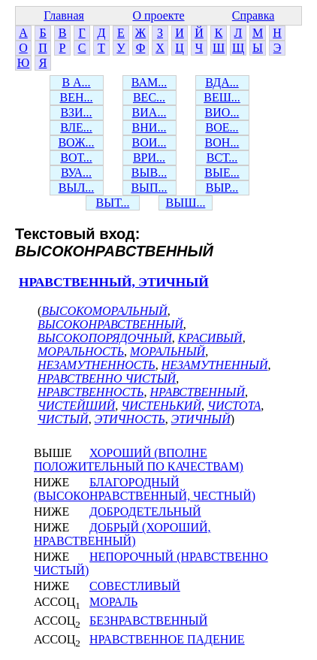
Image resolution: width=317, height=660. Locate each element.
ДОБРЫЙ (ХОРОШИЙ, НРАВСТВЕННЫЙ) (122, 534)
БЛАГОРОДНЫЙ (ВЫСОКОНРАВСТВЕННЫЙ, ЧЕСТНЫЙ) (144, 489)
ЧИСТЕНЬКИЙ (161, 405)
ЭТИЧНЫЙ (201, 419)
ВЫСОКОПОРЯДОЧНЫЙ (105, 338)
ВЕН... (76, 97)
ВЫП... (149, 187)
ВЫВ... (149, 172)
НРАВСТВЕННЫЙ (197, 392)
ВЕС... (149, 97)
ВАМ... (149, 82)
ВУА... (76, 172)
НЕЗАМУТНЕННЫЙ (215, 365)
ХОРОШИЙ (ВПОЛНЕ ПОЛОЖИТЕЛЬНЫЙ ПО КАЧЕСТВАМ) (138, 460)
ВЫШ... (186, 202)
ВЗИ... (76, 112)
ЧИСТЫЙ (63, 419)
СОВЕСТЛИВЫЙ (134, 586)
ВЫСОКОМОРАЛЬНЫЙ (104, 310)
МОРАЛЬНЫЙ (167, 351)
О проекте (158, 15)
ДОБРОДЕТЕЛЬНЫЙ (145, 511)
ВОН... (222, 142)
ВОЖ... (76, 142)
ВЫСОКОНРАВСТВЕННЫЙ (110, 324)
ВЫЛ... (76, 187)
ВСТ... (222, 157)
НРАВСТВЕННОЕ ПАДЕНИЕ (167, 639)
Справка (253, 15)
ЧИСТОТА (234, 405)
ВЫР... (222, 187)
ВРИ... (149, 157)
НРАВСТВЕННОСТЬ (91, 392)
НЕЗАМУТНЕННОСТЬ (96, 365)
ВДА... (222, 82)
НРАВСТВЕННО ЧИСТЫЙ (107, 378)
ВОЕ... (222, 127)
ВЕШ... (222, 97)
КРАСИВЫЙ (210, 338)
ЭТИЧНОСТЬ (130, 419)
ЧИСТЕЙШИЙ (76, 405)
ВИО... (222, 112)
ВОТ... (76, 157)
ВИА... (149, 112)
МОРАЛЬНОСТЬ (81, 351)
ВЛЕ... (76, 127)
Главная (64, 15)
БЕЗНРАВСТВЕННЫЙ (148, 620)
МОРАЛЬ (113, 601)
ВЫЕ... (221, 172)
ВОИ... (149, 142)
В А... (76, 82)
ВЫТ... (113, 202)
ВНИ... (149, 127)
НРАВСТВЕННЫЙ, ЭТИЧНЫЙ (114, 282)
